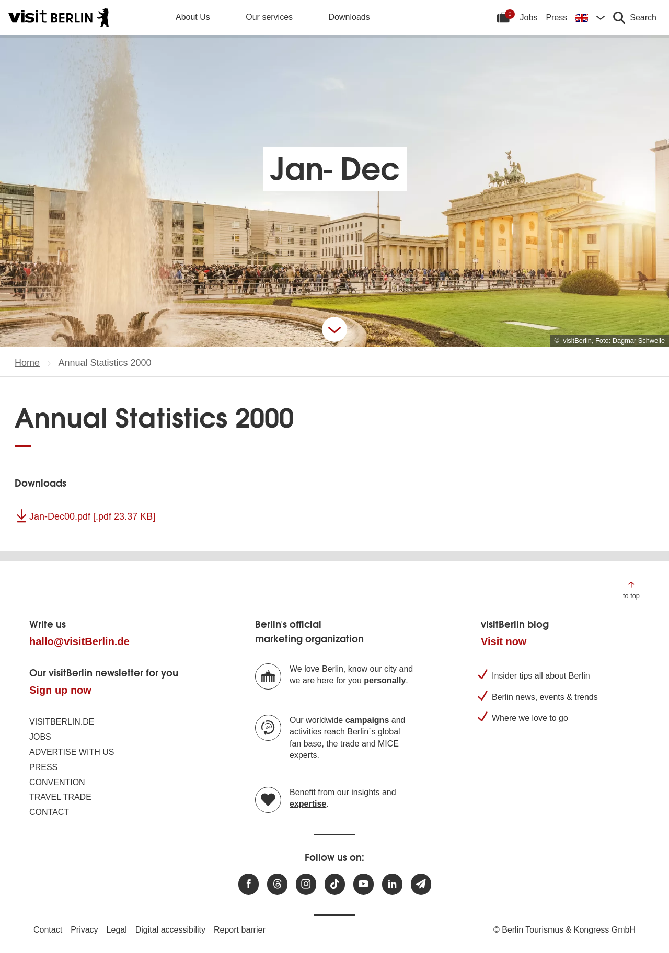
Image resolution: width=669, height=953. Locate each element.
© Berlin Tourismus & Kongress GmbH (564, 929)
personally (385, 680)
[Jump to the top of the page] (631, 589)
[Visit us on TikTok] (335, 884)
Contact (49, 812)
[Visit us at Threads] (277, 884)
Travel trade (60, 797)
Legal (117, 929)
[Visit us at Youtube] (363, 884)
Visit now (503, 641)
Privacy (84, 929)
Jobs (529, 17)
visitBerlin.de (61, 721)
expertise (308, 803)
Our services (269, 17)
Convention (57, 782)
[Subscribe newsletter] (421, 884)
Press (556, 17)
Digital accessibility (170, 929)
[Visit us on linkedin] (392, 884)
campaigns (367, 720)
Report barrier (240, 929)
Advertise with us (71, 752)
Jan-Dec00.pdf (92, 516)
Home (27, 363)
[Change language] (590, 17)
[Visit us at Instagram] (306, 884)
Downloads (349, 17)
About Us (193, 17)
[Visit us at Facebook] (248, 884)
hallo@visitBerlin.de (79, 641)
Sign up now (60, 690)
